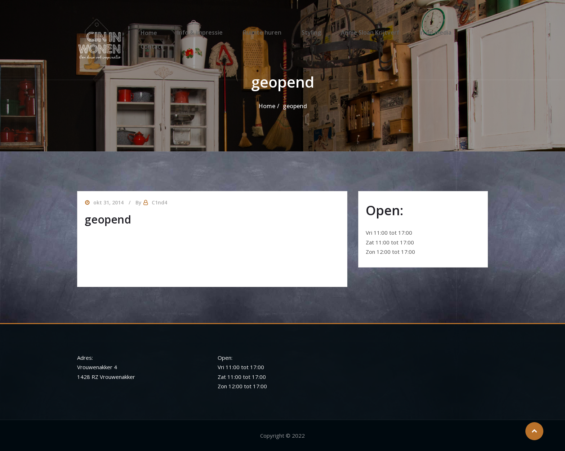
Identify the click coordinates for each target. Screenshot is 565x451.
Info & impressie (202, 32)
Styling (305, 32)
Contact (464, 32)
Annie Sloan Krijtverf (359, 32)
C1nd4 (159, 202)
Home (155, 32)
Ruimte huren (260, 32)
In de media (421, 32)
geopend (295, 106)
